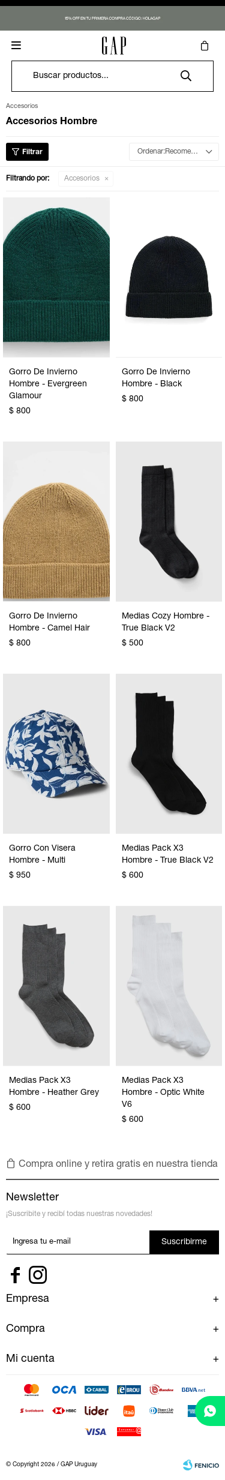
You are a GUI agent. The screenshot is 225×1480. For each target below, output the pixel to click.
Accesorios (82, 178)
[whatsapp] (210, 1411)
